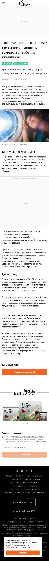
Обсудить (20, 79)
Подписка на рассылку (12, 433)
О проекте (9, 476)
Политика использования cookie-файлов (24, 489)
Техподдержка (38, 493)
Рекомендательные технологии (17, 493)
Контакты (20, 476)
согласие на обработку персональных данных (28, 437)
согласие (9, 547)
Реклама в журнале (32, 479)
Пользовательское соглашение (24, 486)
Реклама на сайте (15, 479)
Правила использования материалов (24, 483)
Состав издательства (35, 476)
